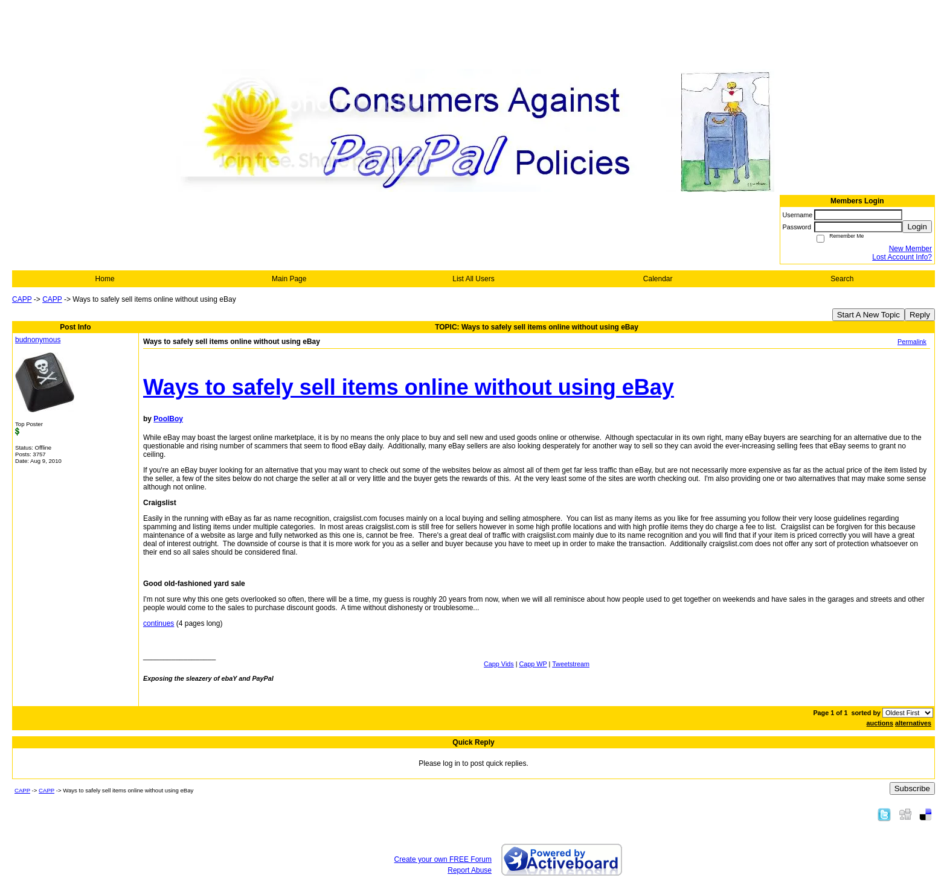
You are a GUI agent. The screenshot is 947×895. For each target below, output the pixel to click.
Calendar (658, 279)
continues (158, 623)
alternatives (913, 723)
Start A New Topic (868, 314)
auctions (880, 723)
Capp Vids (499, 663)
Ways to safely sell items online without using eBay (408, 387)
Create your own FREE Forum (443, 859)
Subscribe (912, 788)
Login (917, 226)
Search (841, 279)
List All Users (473, 279)
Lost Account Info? (902, 257)
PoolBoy (168, 419)
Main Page (289, 279)
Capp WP (533, 663)
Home (105, 279)
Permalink (911, 341)
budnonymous (37, 340)
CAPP (21, 299)
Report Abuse (470, 870)
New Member (910, 248)
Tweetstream (570, 663)
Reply (920, 314)
